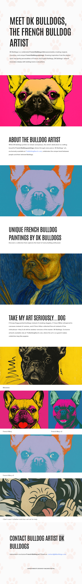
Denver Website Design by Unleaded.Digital (41, 568)
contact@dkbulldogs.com (57, 554)
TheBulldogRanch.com (34, 151)
